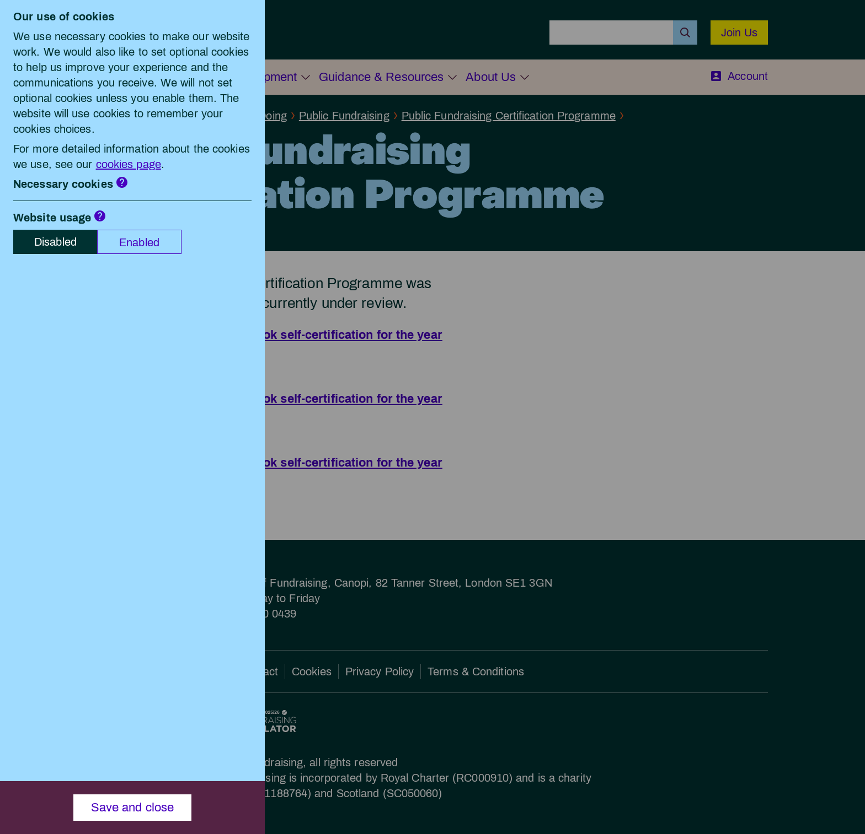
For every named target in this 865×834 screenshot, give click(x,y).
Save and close (132, 807)
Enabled (139, 242)
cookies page (128, 164)
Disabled (55, 242)
